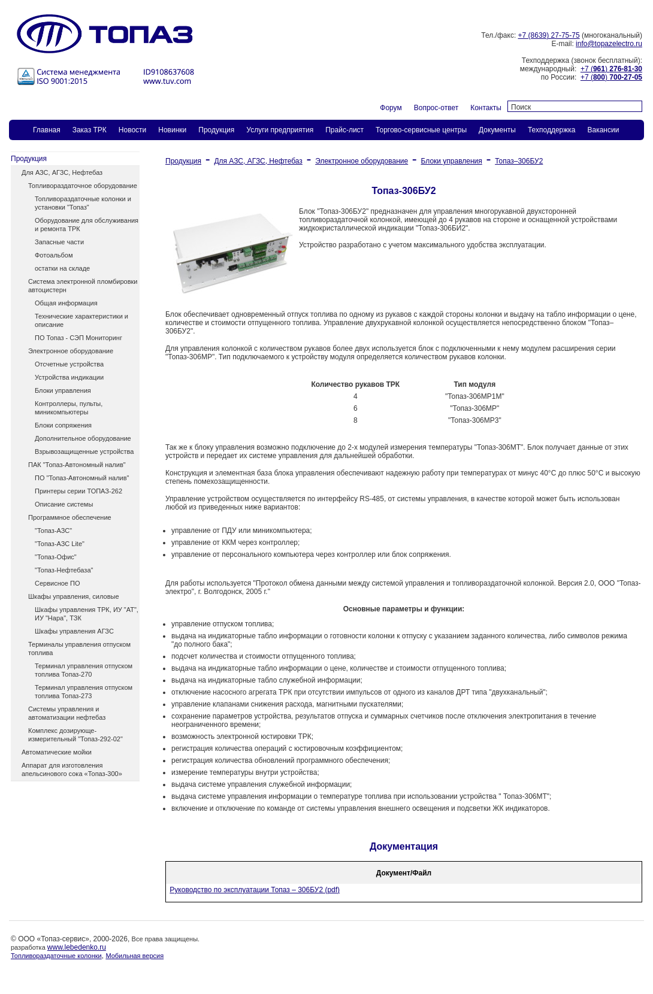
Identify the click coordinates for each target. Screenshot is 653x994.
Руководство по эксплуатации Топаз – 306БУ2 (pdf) (255, 890)
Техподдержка (552, 130)
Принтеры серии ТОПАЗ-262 (78, 491)
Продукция (216, 130)
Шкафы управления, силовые (73, 596)
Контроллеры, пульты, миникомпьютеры (68, 408)
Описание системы (64, 504)
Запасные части (59, 242)
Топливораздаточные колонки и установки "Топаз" (83, 203)
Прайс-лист (344, 130)
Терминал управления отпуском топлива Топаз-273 (83, 691)
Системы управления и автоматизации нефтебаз (66, 713)
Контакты (485, 108)
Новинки (172, 130)
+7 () (611, 69)
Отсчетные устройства (69, 364)
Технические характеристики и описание (81, 320)
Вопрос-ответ (436, 108)
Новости (132, 130)
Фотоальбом (54, 255)
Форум (390, 108)
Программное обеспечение (69, 517)
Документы (497, 130)
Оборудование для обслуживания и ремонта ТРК (86, 224)
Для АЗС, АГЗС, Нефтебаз (62, 172)
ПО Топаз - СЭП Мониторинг (78, 337)
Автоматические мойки (57, 752)
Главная (47, 130)
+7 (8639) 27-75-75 (549, 35)
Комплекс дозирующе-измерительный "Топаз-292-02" (75, 735)
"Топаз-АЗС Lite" (59, 543)
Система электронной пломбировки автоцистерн (82, 285)
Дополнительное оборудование (83, 438)
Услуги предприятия (279, 130)
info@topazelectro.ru (609, 44)
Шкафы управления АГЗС (74, 631)
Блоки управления (63, 390)
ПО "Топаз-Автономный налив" (82, 477)
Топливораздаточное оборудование (82, 185)
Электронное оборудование (70, 350)
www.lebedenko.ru (76, 947)
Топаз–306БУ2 (519, 161)
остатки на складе (62, 268)
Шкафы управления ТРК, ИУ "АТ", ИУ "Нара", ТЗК (86, 614)
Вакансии (603, 130)
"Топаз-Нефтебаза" (64, 570)
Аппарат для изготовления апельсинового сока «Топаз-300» (72, 769)
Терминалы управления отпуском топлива (79, 648)
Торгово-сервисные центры (421, 130)
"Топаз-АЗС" (53, 530)
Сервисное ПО (57, 583)
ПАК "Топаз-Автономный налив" (77, 464)
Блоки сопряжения (63, 425)
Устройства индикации (69, 377)
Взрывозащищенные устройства (84, 451)
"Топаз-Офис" (56, 556)
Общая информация (66, 303)
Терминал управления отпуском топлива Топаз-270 (83, 670)
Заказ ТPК (89, 130)
